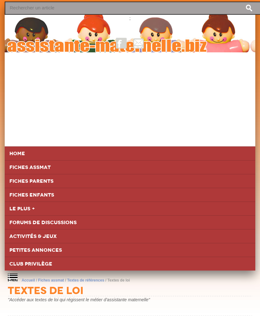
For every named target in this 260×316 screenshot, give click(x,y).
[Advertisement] (130, 99)
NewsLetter (138, 43)
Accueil (28, 280)
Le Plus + (22, 208)
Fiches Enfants (31, 195)
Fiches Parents (31, 181)
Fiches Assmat (30, 167)
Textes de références (85, 280)
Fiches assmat (51, 280)
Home (17, 153)
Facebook (121, 43)
